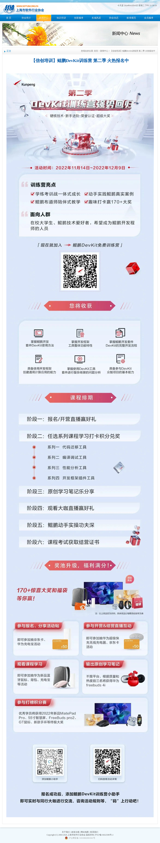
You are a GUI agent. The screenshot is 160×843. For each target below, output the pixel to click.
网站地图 (85, 832)
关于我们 (66, 832)
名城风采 (96, 18)
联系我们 (94, 832)
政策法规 (75, 832)
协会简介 (26, 18)
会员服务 (149, 18)
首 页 (9, 18)
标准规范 (131, 18)
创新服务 (79, 18)
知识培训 (61, 18)
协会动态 (113, 18)
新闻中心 (43, 18)
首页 (96, 51)
